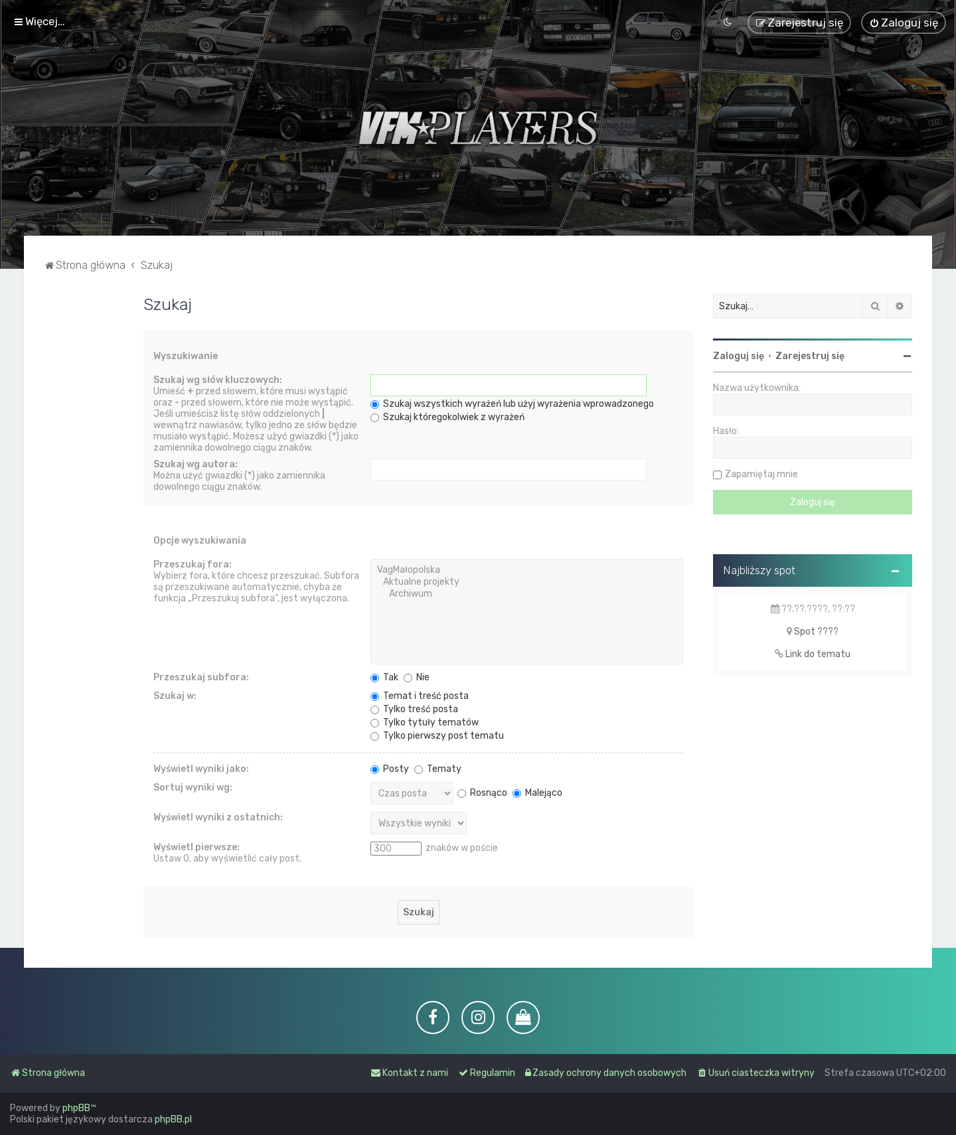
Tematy (437, 769)
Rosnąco (482, 792)
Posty (389, 769)
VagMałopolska (527, 570)
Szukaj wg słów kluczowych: (217, 380)
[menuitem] (903, 22)
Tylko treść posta (414, 709)
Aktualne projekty (527, 582)
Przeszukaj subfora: (201, 677)
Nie (417, 677)
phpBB (76, 1108)
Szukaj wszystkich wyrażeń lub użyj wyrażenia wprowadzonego (512, 404)
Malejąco (537, 792)
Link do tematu (817, 653)
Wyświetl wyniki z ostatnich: (218, 817)
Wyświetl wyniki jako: (201, 769)
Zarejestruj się (809, 355)
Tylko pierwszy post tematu (437, 735)
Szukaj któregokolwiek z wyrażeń (447, 417)
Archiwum (527, 594)
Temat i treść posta (419, 696)
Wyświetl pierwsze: (196, 847)
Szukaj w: (175, 696)
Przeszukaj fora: (192, 564)
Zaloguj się (738, 355)
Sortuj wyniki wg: (192, 787)
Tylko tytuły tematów (424, 722)
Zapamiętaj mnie (761, 473)
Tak (384, 677)
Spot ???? (816, 631)
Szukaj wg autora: (195, 464)
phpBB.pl (173, 1119)
